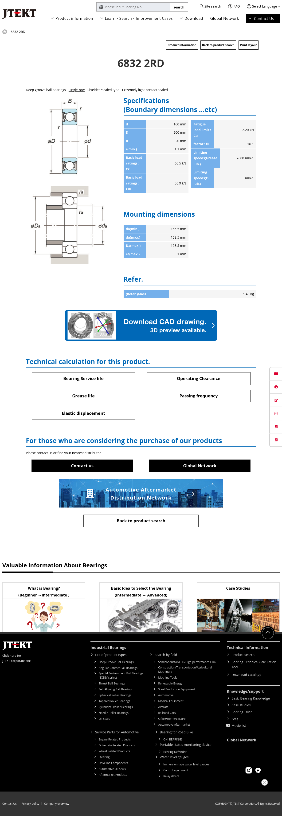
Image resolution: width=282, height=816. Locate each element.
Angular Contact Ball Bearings (118, 668)
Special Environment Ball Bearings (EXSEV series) (121, 675)
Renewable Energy (170, 683)
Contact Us (264, 18)
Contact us (82, 465)
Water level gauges (174, 757)
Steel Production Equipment (176, 689)
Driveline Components (113, 763)
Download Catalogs (246, 674)
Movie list (238, 725)
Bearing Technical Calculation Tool (253, 664)
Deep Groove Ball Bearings (116, 662)
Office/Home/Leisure (171, 719)
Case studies (241, 705)
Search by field (166, 654)
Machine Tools (167, 678)
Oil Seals (104, 719)
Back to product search (218, 45)
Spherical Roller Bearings (115, 695)
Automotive (165, 695)
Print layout (248, 45)
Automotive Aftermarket (174, 725)
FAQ (237, 6)
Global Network (224, 18)
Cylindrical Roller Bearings (116, 707)
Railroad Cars (167, 713)
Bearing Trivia (241, 712)
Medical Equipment (171, 701)
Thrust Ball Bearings (112, 683)
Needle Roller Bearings (114, 713)
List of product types (110, 654)
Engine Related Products (115, 739)
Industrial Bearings (108, 647)
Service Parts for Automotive (117, 732)
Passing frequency (198, 396)
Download (193, 18)
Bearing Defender (175, 752)
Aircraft (163, 707)
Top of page (4, 31)
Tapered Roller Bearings (114, 701)
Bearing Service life (83, 378)
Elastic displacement (83, 413)
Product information (74, 18)
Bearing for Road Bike (176, 732)
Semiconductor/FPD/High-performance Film (186, 662)
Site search (212, 6)
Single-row (77, 90)
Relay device (171, 776)
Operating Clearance (198, 378)
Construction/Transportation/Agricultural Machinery (185, 669)
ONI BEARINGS (173, 739)
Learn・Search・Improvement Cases (139, 18)
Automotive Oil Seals (112, 769)
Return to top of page (268, 633)
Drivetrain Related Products (117, 745)
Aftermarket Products (113, 775)
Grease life (83, 396)
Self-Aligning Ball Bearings (116, 689)
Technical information (247, 647)
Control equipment (175, 770)
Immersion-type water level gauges (186, 764)
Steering (104, 757)
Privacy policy (30, 804)
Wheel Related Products (114, 751)
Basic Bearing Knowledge (250, 698)
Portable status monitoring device (186, 744)
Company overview (56, 804)
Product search (243, 654)
